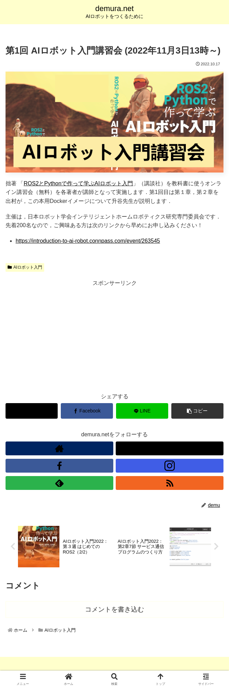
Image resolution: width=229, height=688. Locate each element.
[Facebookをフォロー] (59, 466)
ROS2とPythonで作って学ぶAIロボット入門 (78, 183)
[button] (197, 411)
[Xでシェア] (32, 411)
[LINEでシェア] (142, 411)
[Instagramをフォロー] (169, 466)
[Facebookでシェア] (87, 411)
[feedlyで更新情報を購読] (59, 483)
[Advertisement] (114, 336)
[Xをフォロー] (169, 448)
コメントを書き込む (114, 610)
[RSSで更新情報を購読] (169, 483)
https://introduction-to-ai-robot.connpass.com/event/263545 (88, 241)
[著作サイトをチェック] (59, 448)
